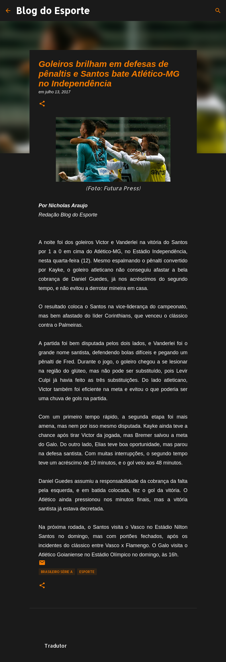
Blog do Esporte (53, 10)
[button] (42, 104)
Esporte (87, 572)
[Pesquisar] (218, 11)
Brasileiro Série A (57, 572)
